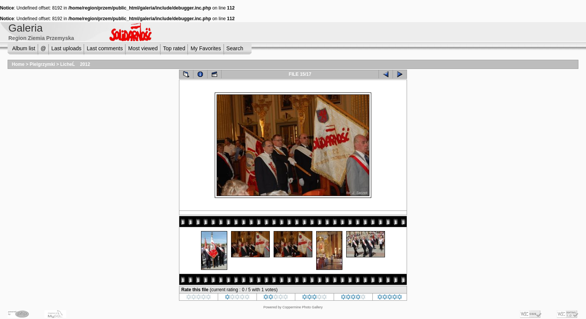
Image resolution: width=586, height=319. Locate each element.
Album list (23, 48)
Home (18, 64)
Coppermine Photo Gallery (302, 307)
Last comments (105, 48)
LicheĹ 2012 (75, 64)
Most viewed (143, 48)
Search (234, 48)
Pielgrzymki (42, 64)
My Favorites (205, 48)
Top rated (174, 48)
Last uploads (66, 48)
